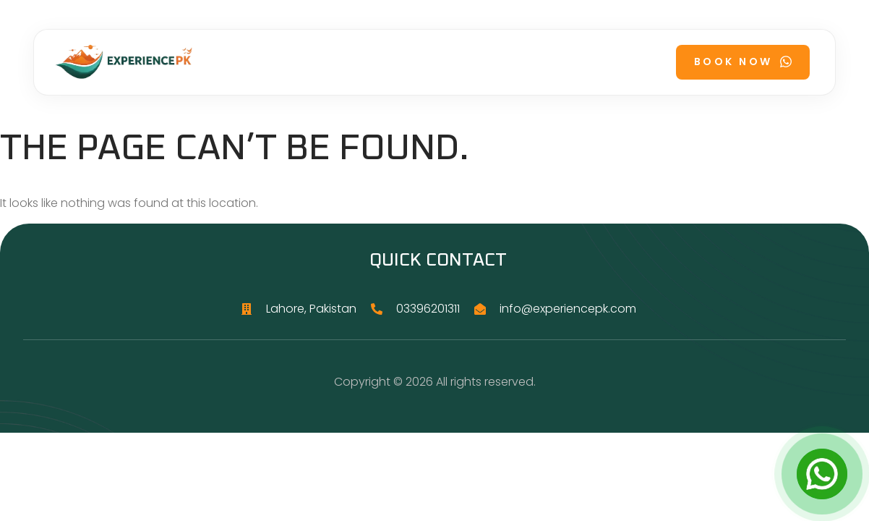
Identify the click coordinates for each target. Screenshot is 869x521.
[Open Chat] (822, 474)
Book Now (743, 61)
